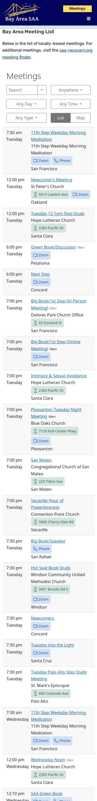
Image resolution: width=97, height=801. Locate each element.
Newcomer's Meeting (51, 180)
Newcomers (42, 618)
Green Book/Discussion (53, 247)
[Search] (22, 90)
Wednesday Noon (48, 760)
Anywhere (68, 90)
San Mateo (41, 460)
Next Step (40, 274)
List (60, 118)
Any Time (68, 104)
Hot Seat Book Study (51, 568)
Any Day (24, 104)
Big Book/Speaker (48, 541)
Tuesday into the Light (52, 645)
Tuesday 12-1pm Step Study (58, 213)
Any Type (24, 118)
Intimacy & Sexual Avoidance (59, 376)
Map (80, 118)
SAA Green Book (47, 793)
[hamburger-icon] (88, 19)
